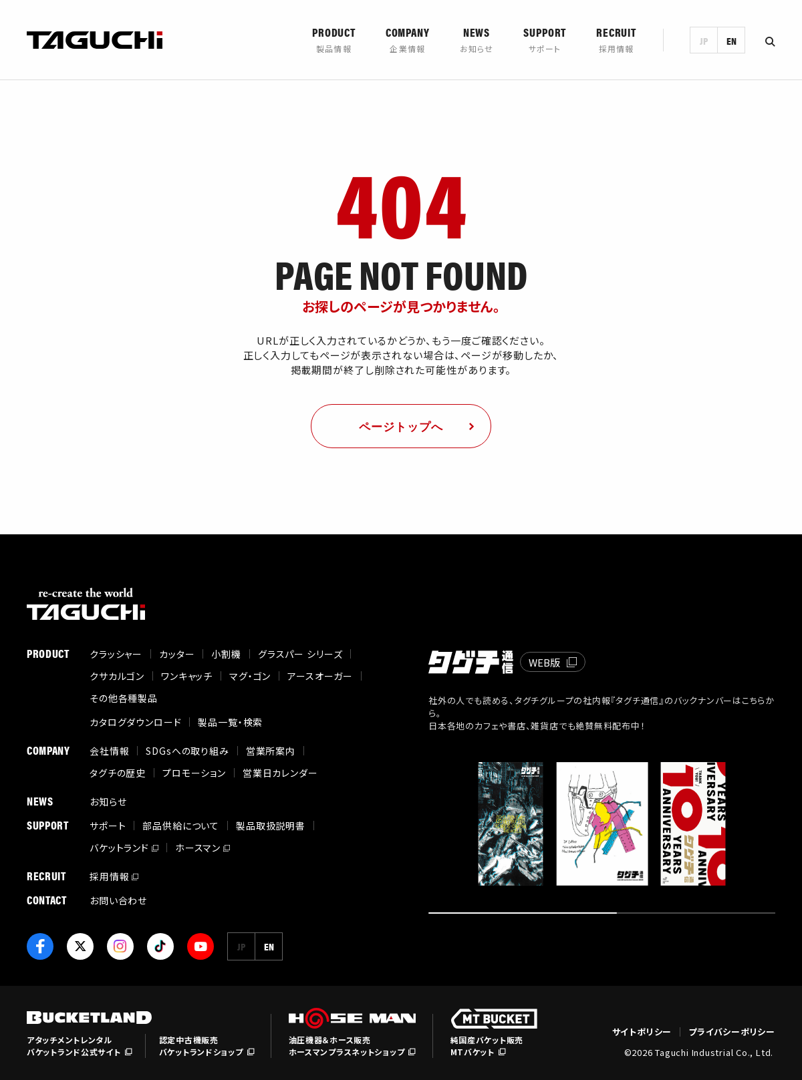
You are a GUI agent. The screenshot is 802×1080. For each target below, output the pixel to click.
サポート (108, 825)
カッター (176, 654)
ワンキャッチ (187, 676)
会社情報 (109, 750)
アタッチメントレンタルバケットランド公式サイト (74, 1045)
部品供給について (180, 825)
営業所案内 (270, 750)
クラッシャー (116, 654)
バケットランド (119, 847)
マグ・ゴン (250, 676)
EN (731, 40)
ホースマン (198, 847)
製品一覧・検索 (230, 722)
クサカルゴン (117, 676)
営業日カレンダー (280, 772)
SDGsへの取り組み (187, 750)
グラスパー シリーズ (300, 654)
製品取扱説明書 (270, 825)
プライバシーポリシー (731, 1032)
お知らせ (108, 801)
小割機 (226, 654)
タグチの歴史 (118, 772)
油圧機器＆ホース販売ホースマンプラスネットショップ (347, 1045)
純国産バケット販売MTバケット (486, 1045)
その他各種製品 (124, 698)
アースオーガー (320, 676)
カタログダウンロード (135, 722)
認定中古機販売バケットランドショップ (201, 1045)
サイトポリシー (642, 1032)
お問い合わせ (118, 900)
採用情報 (109, 876)
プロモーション (194, 772)
